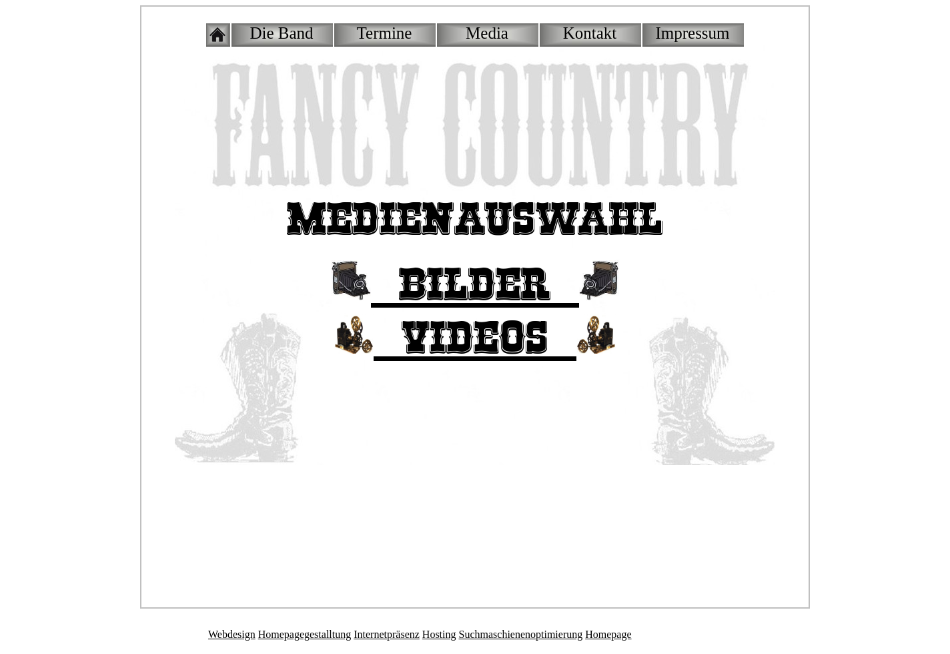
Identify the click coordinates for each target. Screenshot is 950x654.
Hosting (439, 634)
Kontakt (590, 33)
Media (487, 33)
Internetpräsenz (387, 634)
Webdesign (232, 634)
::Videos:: (475, 339)
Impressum (692, 33)
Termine (384, 33)
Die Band (281, 33)
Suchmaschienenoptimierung (521, 634)
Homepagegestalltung (305, 634)
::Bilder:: (475, 285)
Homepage (608, 634)
